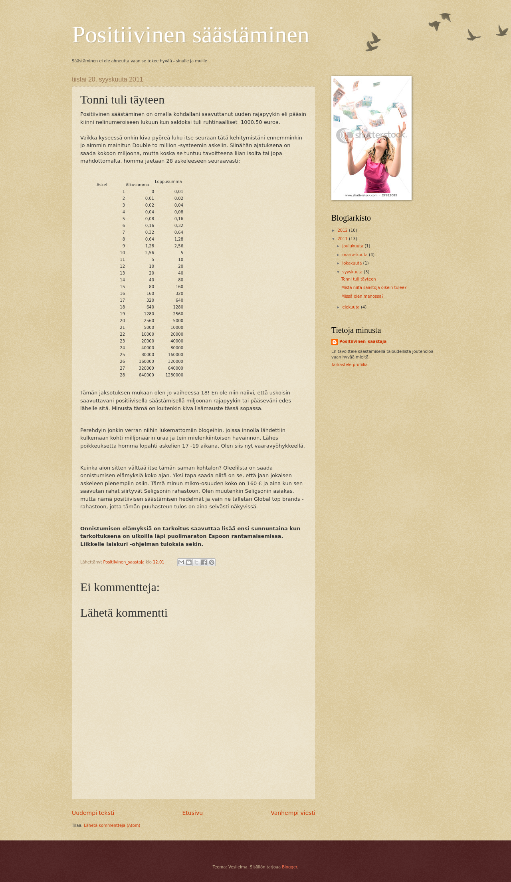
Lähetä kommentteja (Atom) (112, 825)
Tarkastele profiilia (349, 364)
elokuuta (351, 307)
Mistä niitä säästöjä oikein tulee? (373, 287)
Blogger (289, 867)
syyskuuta (353, 272)
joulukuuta (353, 246)
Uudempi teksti (93, 813)
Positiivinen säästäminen (190, 34)
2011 (343, 239)
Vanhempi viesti (293, 813)
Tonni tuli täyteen (358, 279)
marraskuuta (355, 255)
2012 (343, 230)
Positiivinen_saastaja (362, 341)
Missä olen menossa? (362, 296)
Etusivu (192, 813)
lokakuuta (352, 263)
